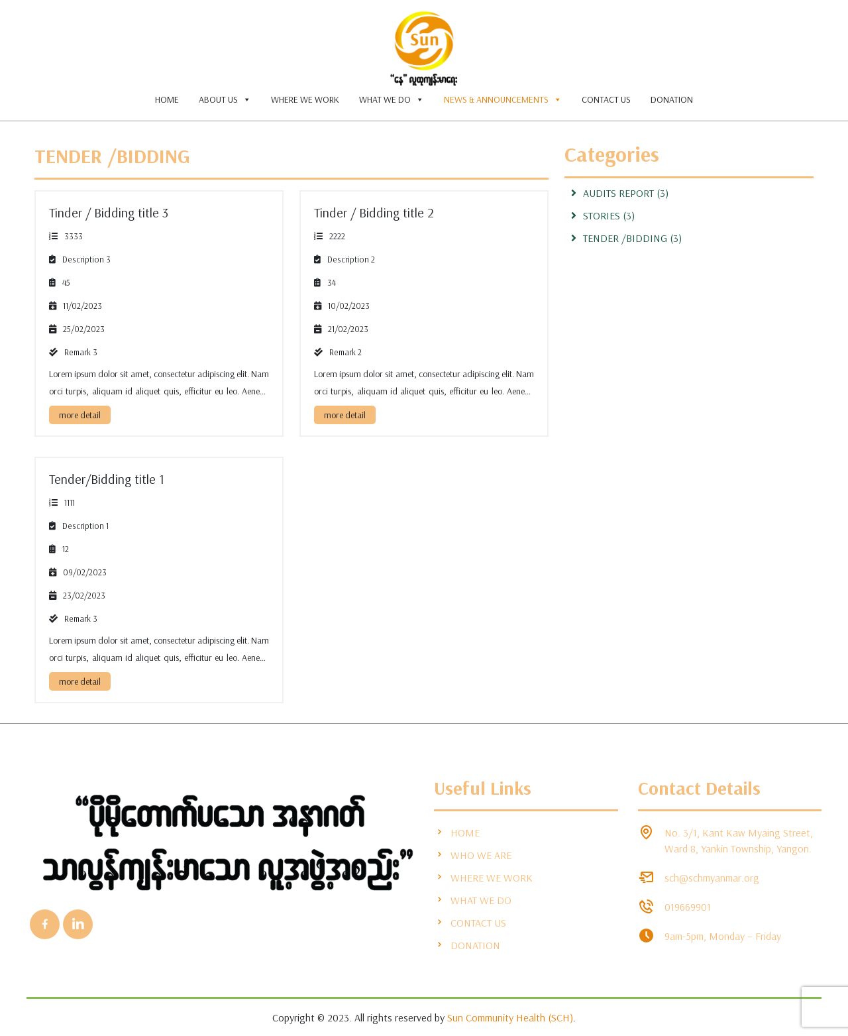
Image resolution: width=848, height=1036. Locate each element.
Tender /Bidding (112, 155)
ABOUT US (225, 99)
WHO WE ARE (472, 855)
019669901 (687, 906)
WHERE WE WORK (305, 99)
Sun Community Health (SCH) (510, 1017)
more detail (80, 415)
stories (601, 215)
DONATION (672, 99)
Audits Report (618, 193)
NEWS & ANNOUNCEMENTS (503, 99)
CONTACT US (606, 99)
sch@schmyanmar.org (711, 877)
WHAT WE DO (391, 99)
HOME (167, 99)
